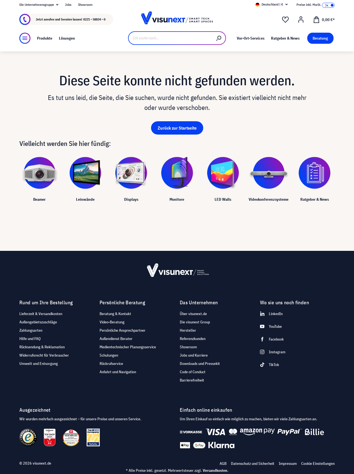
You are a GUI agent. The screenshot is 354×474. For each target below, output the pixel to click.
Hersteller (188, 330)
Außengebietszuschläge (38, 322)
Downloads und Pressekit (200, 363)
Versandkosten (215, 470)
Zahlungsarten (30, 330)
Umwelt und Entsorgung (38, 363)
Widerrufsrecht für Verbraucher (44, 355)
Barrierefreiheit (192, 380)
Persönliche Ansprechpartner (122, 330)
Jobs (68, 4)
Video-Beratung (112, 322)
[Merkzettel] (285, 19)
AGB (223, 463)
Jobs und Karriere (194, 355)
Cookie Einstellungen (318, 463)
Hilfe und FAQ (30, 338)
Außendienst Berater (116, 338)
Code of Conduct (192, 371)
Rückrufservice (111, 363)
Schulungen (109, 355)
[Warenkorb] (324, 19)
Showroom (85, 4)
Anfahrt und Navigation (118, 371)
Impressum (288, 463)
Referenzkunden (192, 338)
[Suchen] (219, 38)
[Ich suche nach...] (170, 38)
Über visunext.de (193, 313)
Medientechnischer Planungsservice (128, 346)
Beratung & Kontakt (115, 313)
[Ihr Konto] (301, 19)
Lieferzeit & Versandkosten (40, 313)
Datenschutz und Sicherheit (252, 463)
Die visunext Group (195, 322)
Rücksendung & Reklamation (42, 346)
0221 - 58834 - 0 (94, 19)
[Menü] (24, 38)
